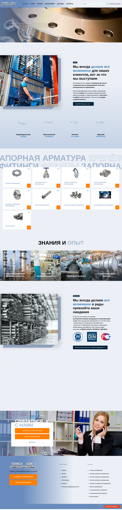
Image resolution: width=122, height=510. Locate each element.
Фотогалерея (50, 3)
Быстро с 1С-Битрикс (111, 506)
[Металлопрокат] (29, 227)
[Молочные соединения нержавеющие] (29, 207)
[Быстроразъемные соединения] (88, 207)
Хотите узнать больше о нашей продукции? (90, 347)
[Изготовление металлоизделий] (117, 207)
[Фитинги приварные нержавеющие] (88, 186)
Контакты (69, 3)
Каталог (40, 3)
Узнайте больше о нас (83, 104)
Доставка (60, 3)
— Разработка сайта (104, 506)
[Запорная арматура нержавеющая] (58, 186)
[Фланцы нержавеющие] (29, 186)
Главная (25, 3)
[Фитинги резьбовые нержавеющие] (117, 186)
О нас (33, 3)
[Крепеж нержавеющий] (58, 207)
